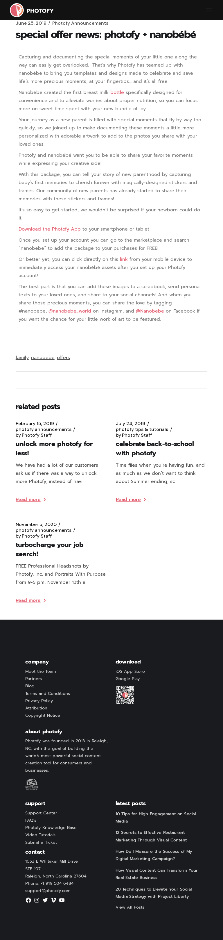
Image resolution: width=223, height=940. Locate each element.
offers (63, 357)
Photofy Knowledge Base (51, 828)
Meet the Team (40, 671)
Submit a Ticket (41, 842)
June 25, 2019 (31, 23)
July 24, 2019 (130, 424)
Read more (31, 499)
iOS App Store (130, 671)
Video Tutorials (40, 835)
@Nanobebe (150, 311)
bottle (117, 92)
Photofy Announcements (80, 23)
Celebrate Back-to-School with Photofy (155, 448)
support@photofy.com (48, 891)
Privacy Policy (39, 701)
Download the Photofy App (50, 229)
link (124, 259)
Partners (33, 679)
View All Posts (130, 907)
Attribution (36, 708)
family (22, 357)
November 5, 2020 (36, 524)
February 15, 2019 (35, 424)
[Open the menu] (209, 10)
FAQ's (30, 820)
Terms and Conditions (47, 693)
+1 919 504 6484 (57, 883)
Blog (30, 686)
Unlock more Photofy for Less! (54, 448)
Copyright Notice (42, 715)
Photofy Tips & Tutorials (142, 429)
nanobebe (43, 357)
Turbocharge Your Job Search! (50, 549)
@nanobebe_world (69, 311)
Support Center (41, 813)
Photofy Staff (34, 435)
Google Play (128, 679)
